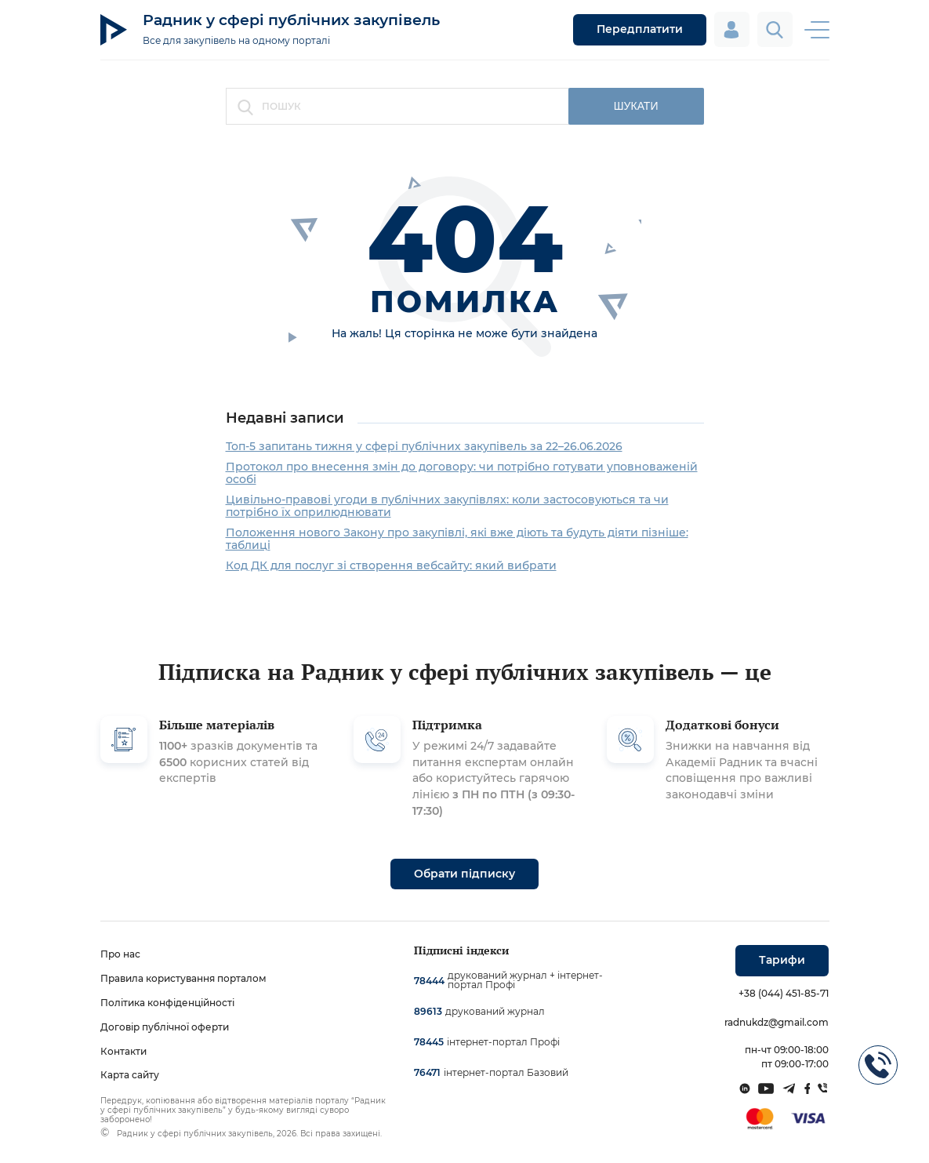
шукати (636, 106)
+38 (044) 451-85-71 (783, 993)
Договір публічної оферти (164, 1027)
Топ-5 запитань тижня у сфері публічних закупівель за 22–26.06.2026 (424, 446)
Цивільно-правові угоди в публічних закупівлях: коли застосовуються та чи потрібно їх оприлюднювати (447, 505)
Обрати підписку (464, 874)
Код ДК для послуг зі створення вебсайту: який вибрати (391, 565)
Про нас (120, 954)
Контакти (123, 1051)
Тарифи (782, 960)
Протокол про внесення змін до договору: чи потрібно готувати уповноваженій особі (462, 473)
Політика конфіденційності (167, 1003)
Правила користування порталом (183, 978)
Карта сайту (129, 1075)
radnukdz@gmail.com (776, 1022)
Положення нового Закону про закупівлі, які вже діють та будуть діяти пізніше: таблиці (457, 538)
